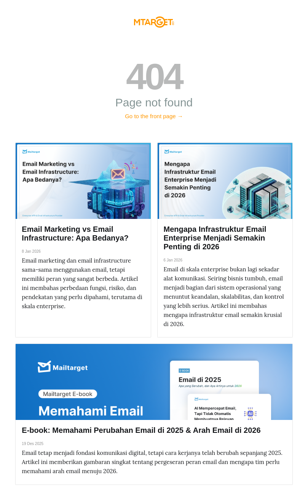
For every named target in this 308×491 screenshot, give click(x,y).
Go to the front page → (154, 116)
